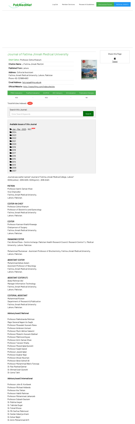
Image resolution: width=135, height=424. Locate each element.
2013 (13, 165)
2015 (13, 159)
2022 (13, 138)
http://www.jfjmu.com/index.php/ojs (39, 86)
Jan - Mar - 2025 (19, 129)
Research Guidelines (86, 4)
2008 (13, 167)
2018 (13, 150)
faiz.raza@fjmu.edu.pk (31, 82)
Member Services (68, 4)
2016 (13, 156)
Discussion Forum (105, 4)
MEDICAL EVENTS (122, 4)
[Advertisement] (67, 29)
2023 (13, 135)
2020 (13, 144)
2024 (13, 132)
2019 (13, 147)
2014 (13, 162)
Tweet (115, 61)
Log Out (55, 4)
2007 (13, 171)
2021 (13, 141)
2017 (13, 153)
